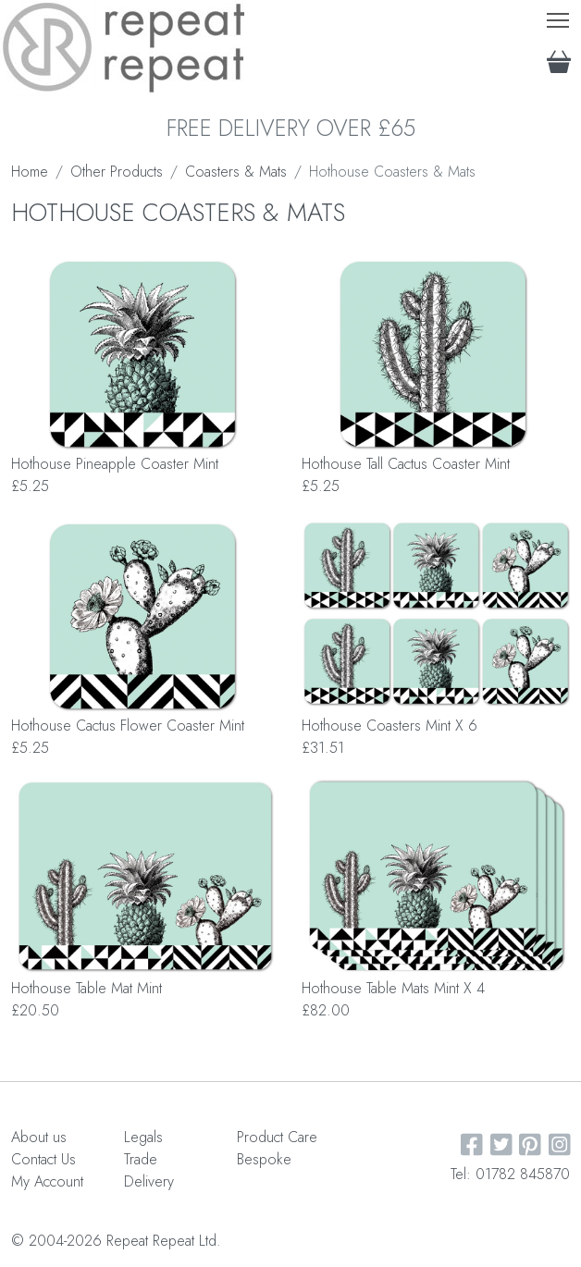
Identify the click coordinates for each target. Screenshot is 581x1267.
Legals (143, 1137)
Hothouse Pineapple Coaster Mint (114, 463)
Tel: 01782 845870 (510, 1174)
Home (29, 171)
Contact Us (43, 1159)
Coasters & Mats (236, 171)
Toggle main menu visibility (559, 16)
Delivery (149, 1181)
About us (39, 1137)
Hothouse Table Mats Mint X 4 (393, 988)
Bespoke (264, 1159)
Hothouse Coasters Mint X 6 (389, 725)
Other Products (116, 171)
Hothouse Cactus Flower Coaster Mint (127, 725)
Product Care (277, 1137)
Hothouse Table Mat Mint (86, 988)
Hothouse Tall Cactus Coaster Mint (406, 463)
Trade (140, 1159)
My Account (47, 1181)
